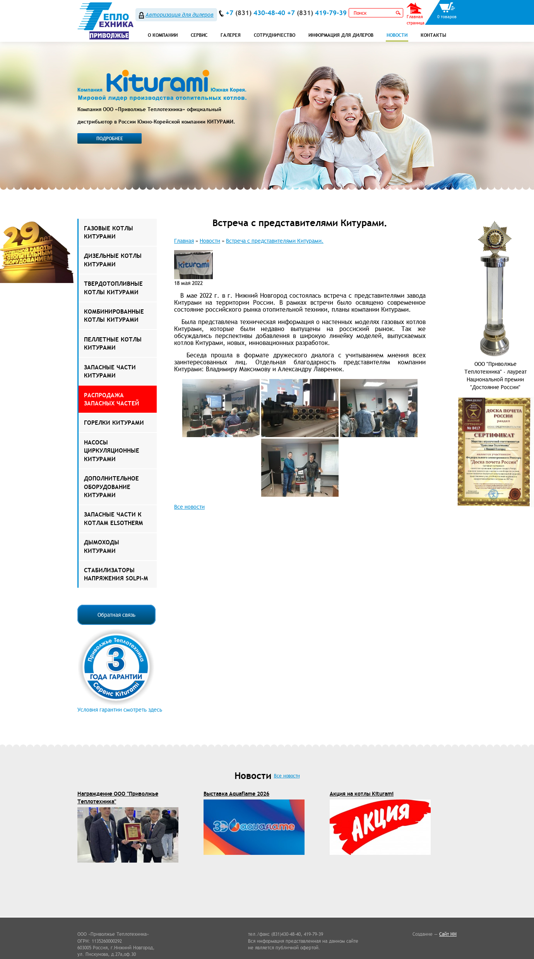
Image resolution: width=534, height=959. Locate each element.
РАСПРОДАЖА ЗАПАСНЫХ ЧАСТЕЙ (111, 399)
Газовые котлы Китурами (108, 232)
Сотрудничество (274, 35)
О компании (163, 35)
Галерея (231, 35)
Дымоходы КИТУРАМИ (101, 546)
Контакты (433, 35)
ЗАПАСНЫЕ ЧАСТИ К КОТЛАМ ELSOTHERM (113, 518)
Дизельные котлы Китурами (113, 260)
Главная (184, 240)
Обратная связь (116, 614)
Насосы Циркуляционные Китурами (111, 451)
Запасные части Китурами (110, 371)
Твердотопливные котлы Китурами (113, 287)
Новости (397, 35)
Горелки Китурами (114, 422)
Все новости (189, 506)
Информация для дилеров (340, 35)
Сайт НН (448, 934)
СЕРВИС (199, 35)
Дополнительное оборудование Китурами (111, 487)
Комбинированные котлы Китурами (114, 315)
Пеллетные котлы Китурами (113, 343)
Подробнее (109, 138)
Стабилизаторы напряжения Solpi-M (116, 574)
